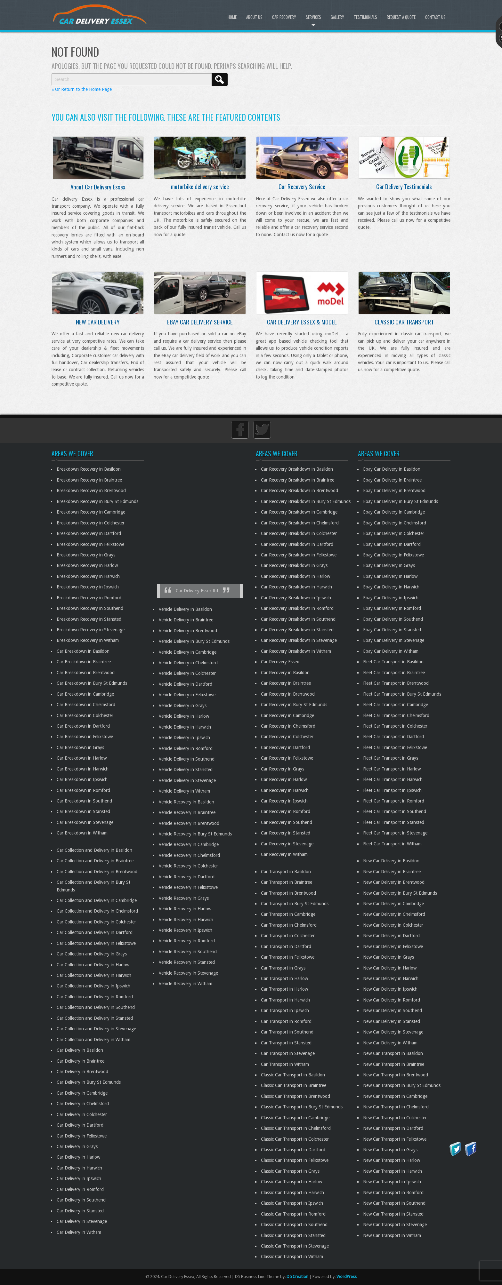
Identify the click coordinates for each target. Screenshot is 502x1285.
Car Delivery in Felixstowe (82, 1135)
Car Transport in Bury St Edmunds (294, 903)
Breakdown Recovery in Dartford (89, 533)
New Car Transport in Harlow (391, 1160)
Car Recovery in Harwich (285, 790)
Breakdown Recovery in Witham (88, 640)
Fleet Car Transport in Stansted (393, 822)
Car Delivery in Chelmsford (83, 1103)
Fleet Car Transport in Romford (393, 800)
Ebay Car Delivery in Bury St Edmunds (400, 501)
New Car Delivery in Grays (388, 957)
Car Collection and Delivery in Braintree (95, 860)
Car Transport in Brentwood (288, 893)
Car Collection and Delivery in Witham (93, 1039)
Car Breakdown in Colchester (85, 715)
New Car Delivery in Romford (391, 999)
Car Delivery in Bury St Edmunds (89, 1082)
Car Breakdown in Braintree (84, 661)
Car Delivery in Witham (79, 1232)
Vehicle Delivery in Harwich (185, 727)
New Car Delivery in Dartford (391, 935)
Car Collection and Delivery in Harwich (94, 975)
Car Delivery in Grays (77, 1146)
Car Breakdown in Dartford (83, 726)
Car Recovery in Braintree (286, 683)
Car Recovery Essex (280, 661)
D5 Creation (297, 1276)
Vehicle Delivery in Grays (182, 705)
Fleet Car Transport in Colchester (395, 726)
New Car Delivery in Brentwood (394, 882)
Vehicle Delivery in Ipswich (184, 737)
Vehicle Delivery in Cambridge (187, 652)
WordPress (346, 1276)
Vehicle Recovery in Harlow (185, 908)
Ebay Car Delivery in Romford (392, 608)
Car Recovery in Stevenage (287, 843)
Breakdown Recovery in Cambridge (91, 512)
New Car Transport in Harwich (392, 1171)
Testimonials (365, 17)
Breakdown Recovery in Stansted (89, 619)
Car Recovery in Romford (285, 811)
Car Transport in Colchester (288, 935)
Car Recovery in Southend (286, 822)
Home (232, 17)
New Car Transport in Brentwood (395, 1074)
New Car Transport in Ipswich (392, 1181)
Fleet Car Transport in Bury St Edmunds (402, 694)
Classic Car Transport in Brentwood (295, 1096)
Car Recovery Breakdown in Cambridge (299, 512)
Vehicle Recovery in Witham (185, 983)
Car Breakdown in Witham (82, 832)
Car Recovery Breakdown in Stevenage (299, 640)
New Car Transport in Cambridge (395, 1096)
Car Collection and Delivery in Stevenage (96, 1028)
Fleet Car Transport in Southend (394, 811)
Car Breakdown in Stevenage (85, 822)
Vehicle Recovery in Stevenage (188, 973)
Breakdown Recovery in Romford (89, 597)
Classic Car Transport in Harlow (291, 1181)
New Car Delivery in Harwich (390, 978)
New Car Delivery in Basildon (391, 860)
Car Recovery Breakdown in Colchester (299, 533)
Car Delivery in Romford (80, 1189)
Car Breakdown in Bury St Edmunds (92, 683)
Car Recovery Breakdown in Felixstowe (298, 554)
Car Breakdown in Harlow (82, 758)
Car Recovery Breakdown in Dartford (297, 544)
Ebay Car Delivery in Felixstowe (393, 554)
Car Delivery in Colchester (82, 1114)
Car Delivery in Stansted (80, 1210)
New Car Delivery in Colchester (393, 925)
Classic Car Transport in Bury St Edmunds (302, 1106)
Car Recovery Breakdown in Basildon (297, 469)
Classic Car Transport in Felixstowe (294, 1160)
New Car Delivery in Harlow (390, 967)
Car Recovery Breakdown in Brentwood (299, 490)
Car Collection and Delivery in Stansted (95, 1018)
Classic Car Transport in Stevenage (295, 1246)
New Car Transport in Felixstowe (394, 1139)
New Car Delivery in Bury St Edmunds (400, 893)
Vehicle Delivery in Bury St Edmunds (194, 641)
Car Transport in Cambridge (288, 914)
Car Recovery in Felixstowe (287, 758)
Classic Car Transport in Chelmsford (296, 1128)
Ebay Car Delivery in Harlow (390, 576)
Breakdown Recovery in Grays (86, 554)
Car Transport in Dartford (286, 946)
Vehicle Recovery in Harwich (186, 919)
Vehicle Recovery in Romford (187, 940)
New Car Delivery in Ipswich (390, 989)
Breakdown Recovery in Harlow (87, 565)
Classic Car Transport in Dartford (293, 1149)
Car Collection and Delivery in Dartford (95, 932)
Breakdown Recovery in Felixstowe (90, 544)
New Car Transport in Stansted (393, 1214)
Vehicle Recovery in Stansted (187, 962)
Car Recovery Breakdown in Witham (296, 651)
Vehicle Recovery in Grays (184, 898)
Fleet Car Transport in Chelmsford (396, 715)
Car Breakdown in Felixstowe (85, 736)
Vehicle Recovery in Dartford (187, 876)
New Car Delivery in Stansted (391, 1021)
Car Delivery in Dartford (80, 1125)
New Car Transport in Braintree (393, 1064)
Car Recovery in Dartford (285, 747)
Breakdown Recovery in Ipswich (88, 586)
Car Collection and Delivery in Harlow (93, 964)
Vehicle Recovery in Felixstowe (188, 887)
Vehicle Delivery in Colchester (187, 673)
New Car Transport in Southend (394, 1203)
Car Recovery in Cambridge (287, 715)
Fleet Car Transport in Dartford (393, 736)
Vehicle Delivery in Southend (187, 759)
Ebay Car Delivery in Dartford (392, 544)
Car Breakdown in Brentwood (86, 672)
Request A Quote (401, 17)
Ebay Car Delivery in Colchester (393, 533)
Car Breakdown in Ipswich (82, 779)
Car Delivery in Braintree (80, 1061)
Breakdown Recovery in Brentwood (91, 490)
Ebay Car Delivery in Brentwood (394, 490)
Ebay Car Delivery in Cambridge (394, 512)
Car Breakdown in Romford (83, 790)
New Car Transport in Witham (392, 1235)
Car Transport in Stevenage (288, 1053)
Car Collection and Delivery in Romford (95, 996)
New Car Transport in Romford (393, 1192)
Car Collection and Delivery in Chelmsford (97, 911)
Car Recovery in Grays (282, 768)
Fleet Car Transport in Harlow (392, 768)
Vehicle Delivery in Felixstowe (187, 694)
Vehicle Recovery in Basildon (186, 801)
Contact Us (435, 17)
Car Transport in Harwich (285, 999)
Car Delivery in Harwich (79, 1167)
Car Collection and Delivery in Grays (92, 953)
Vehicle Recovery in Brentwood (189, 823)
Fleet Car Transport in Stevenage (395, 832)
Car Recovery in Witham (284, 854)
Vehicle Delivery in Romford (186, 748)
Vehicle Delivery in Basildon (185, 609)
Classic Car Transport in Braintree (293, 1085)
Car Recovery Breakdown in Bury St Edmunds (306, 501)
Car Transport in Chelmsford (289, 925)
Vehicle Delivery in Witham (184, 791)
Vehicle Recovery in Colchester (188, 865)
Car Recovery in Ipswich (284, 800)
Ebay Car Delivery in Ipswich (390, 597)
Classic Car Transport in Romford (293, 1214)
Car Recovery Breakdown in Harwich (296, 586)
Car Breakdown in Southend (84, 800)
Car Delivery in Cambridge (82, 1093)
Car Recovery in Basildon (285, 672)
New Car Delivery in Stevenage (393, 1031)
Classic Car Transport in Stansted (293, 1235)
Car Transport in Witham (285, 1064)
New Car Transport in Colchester (395, 1117)
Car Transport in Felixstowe (287, 957)
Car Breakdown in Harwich (83, 768)
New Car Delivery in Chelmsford (394, 914)
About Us (254, 17)
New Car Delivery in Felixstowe (393, 946)
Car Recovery (284, 17)
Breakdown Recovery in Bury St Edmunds (97, 501)
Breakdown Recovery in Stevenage (91, 629)
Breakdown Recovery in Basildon (89, 469)
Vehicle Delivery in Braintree (186, 619)
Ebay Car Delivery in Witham (390, 651)
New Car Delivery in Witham (390, 1042)
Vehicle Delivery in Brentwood (188, 630)
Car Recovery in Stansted (285, 832)
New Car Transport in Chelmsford (396, 1106)
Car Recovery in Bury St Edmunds (294, 704)
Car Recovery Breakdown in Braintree (297, 480)
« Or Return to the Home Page (82, 89)
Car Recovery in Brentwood (288, 694)
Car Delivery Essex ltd (197, 590)
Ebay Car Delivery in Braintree (392, 480)
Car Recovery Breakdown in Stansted (297, 629)
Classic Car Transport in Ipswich (292, 1203)
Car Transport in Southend (287, 1031)
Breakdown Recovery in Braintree (89, 480)
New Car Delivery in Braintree (392, 871)
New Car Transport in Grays (390, 1149)
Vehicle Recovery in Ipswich (185, 930)
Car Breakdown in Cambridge (85, 694)
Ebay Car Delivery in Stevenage (393, 640)
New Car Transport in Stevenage (395, 1224)
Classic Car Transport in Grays (290, 1171)
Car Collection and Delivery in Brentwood (97, 871)
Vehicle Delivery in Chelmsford (188, 662)
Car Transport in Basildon (286, 871)
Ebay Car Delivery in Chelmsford (394, 522)
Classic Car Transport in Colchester (295, 1139)
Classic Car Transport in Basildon (293, 1074)
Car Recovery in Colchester (287, 736)
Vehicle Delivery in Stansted (186, 769)
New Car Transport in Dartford (393, 1128)
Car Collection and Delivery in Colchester (96, 921)
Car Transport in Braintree (286, 882)
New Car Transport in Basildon (393, 1053)
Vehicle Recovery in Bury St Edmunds (195, 833)
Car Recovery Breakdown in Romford (297, 608)
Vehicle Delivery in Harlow (184, 716)
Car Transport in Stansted (286, 1042)
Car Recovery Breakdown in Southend (298, 619)
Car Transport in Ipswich (285, 1010)
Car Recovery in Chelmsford (288, 726)
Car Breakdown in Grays (80, 747)
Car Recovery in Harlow (284, 779)
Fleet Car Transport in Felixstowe (395, 747)
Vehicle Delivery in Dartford (185, 684)
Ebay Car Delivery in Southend (393, 619)
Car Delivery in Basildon (80, 1050)
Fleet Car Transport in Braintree (394, 672)
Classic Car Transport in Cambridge (295, 1117)
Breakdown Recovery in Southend (90, 608)
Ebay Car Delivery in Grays (389, 565)
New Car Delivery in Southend (392, 1010)
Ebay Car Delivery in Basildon (391, 469)
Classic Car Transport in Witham (292, 1256)
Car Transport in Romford (286, 1021)
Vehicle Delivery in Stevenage (187, 780)
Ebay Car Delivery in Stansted (392, 629)
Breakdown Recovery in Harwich (88, 576)
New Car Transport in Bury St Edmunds (402, 1085)
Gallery (337, 17)
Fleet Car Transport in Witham (392, 843)
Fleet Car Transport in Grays (390, 758)
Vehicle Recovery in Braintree (187, 812)
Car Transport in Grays (283, 967)
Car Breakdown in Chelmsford (86, 704)
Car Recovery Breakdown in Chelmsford (300, 522)
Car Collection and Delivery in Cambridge (97, 900)
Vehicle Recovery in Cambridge (189, 844)
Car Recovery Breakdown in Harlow (295, 576)
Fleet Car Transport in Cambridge (395, 704)
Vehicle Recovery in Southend (188, 951)
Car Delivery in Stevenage (82, 1221)
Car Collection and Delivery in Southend (96, 1007)
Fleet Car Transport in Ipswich (392, 790)
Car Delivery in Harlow (78, 1157)
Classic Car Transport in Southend (294, 1224)
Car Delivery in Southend (81, 1199)
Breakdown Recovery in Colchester (91, 522)
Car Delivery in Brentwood (82, 1071)
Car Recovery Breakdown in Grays (294, 565)
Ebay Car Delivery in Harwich (391, 586)
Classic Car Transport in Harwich (292, 1192)
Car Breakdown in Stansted (83, 811)
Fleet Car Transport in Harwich (393, 779)
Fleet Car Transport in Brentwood (396, 683)
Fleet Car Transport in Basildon (393, 661)
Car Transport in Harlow (284, 978)
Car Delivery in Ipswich (79, 1178)
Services (313, 17)
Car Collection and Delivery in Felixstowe (96, 943)
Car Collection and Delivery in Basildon (94, 850)
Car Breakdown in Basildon (83, 651)
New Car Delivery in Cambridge (393, 903)
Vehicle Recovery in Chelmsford (189, 855)
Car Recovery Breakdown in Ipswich (296, 597)
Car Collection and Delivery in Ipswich (93, 985)
